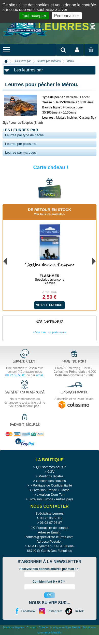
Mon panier (90, 54)
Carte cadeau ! (50, 167)
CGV (50, 472)
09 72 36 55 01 (15, 375)
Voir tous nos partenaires (50, 332)
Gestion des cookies (51, 481)
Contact (31, 627)
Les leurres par (22, 61)
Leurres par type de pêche (24, 135)
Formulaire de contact (52, 528)
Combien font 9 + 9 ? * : (50, 581)
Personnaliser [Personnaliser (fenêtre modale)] (66, 16)
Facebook (28, 611)
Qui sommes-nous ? (51, 467)
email (40, 375)
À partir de (50, 292)
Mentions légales (50, 476)
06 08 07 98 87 (51, 523)
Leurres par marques (20, 152)
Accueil (6, 61)
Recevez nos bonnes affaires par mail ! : (49, 569)
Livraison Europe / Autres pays (51, 499)
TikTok (79, 611)
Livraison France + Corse (50, 490)
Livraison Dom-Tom (51, 494)
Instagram (55, 611)
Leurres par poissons (49, 61)
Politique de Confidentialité (52, 485)
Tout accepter (34, 16)
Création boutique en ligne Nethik (59, 627)
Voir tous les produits (48, 214)
